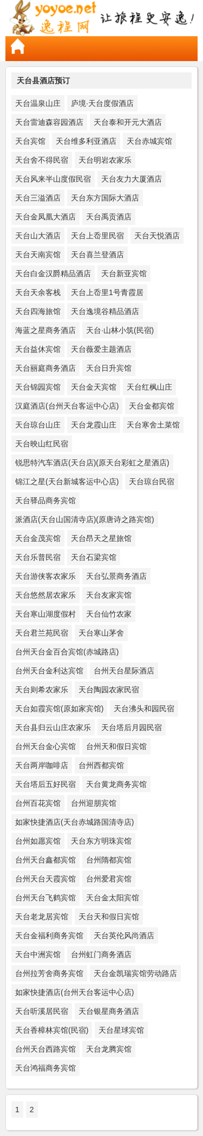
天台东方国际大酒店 (105, 197)
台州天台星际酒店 (124, 670)
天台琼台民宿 (151, 481)
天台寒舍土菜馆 (153, 424)
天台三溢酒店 (38, 197)
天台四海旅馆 (38, 311)
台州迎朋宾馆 (93, 803)
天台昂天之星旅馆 (101, 538)
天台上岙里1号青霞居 (107, 292)
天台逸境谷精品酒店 (105, 311)
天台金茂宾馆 (38, 538)
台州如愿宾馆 (38, 841)
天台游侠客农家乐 (45, 576)
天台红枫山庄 (149, 387)
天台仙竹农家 (109, 614)
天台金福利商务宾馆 (49, 935)
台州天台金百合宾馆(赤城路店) (67, 651)
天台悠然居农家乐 (45, 595)
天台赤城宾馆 (149, 141)
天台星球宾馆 (121, 1030)
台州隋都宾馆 (109, 860)
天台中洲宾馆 (38, 954)
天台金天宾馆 (93, 387)
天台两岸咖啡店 (41, 765)
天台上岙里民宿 (97, 235)
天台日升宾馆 (109, 368)
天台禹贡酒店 (109, 216)
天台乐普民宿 (38, 557)
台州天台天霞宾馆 (45, 878)
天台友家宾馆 (109, 595)
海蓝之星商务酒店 (45, 330)
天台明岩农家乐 (105, 160)
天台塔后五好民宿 (45, 784)
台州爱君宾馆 (109, 878)
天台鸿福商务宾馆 (45, 1068)
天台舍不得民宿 (41, 160)
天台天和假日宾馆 (108, 916)
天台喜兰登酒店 (97, 254)
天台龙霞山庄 (93, 424)
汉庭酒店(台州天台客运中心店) (67, 406)
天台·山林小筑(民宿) (120, 330)
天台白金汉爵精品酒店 (53, 273)
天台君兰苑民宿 (41, 633)
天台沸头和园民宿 (144, 708)
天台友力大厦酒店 (131, 179)
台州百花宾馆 (38, 803)
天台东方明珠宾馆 (101, 841)
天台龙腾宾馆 (109, 1049)
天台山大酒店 (38, 235)
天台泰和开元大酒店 (128, 122)
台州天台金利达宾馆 (49, 670)
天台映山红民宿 (41, 443)
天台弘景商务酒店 (116, 576)
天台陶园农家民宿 (108, 689)
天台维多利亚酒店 (86, 141)
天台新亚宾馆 (124, 273)
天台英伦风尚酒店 (124, 935)
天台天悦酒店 (157, 235)
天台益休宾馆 (38, 349)
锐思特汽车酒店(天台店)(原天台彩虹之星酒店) (92, 462)
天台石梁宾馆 (93, 557)
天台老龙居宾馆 (41, 916)
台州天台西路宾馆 (45, 1049)
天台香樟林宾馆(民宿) (51, 1030)
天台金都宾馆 (151, 406)
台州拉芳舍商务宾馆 (49, 973)
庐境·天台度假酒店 (102, 103)
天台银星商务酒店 (108, 1011)
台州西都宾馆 (101, 765)
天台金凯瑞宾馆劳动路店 (135, 973)
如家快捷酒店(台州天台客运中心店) (74, 992)
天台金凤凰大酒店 (45, 216)
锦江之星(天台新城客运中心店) (67, 481)
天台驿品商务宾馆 (45, 500)
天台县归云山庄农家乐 (53, 727)
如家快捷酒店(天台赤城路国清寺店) (74, 822)
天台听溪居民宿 (41, 1011)
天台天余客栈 (38, 292)
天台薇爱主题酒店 (101, 349)
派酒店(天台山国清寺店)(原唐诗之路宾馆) (84, 519)
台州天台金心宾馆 (45, 746)
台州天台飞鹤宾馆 (45, 897)
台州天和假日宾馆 (116, 746)
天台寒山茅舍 (101, 633)
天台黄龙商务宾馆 (116, 784)
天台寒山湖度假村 (45, 614)
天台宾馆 (30, 141)
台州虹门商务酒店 (101, 954)
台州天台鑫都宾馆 (45, 860)
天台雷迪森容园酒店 (49, 122)
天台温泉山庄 (38, 103)
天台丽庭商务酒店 (45, 368)
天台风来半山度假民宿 (53, 179)
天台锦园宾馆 (38, 387)
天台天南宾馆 (38, 254)
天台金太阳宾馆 (112, 897)
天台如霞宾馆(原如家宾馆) (59, 708)
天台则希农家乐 (41, 689)
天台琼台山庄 (38, 424)
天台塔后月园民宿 (131, 727)
